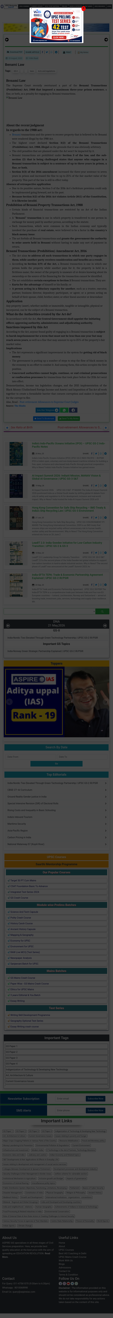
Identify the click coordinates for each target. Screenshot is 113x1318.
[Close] (84, 8)
